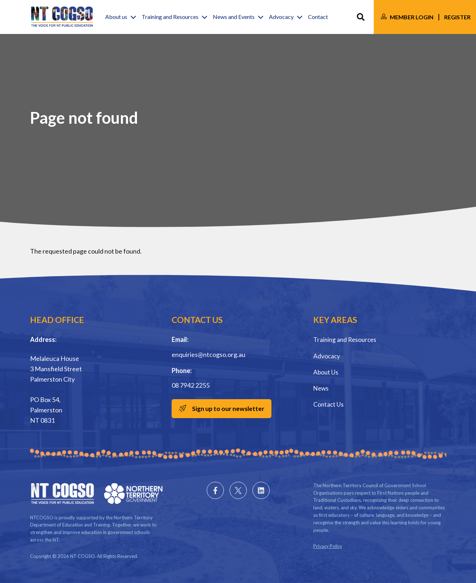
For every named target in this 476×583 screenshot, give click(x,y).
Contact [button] (318, 17)
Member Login (411, 17)
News (321, 388)
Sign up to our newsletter (229, 409)
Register (457, 17)
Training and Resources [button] (170, 17)
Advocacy (327, 355)
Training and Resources (346, 339)
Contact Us (328, 404)
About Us (326, 372)
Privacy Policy (327, 546)
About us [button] (116, 17)
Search (360, 17)
